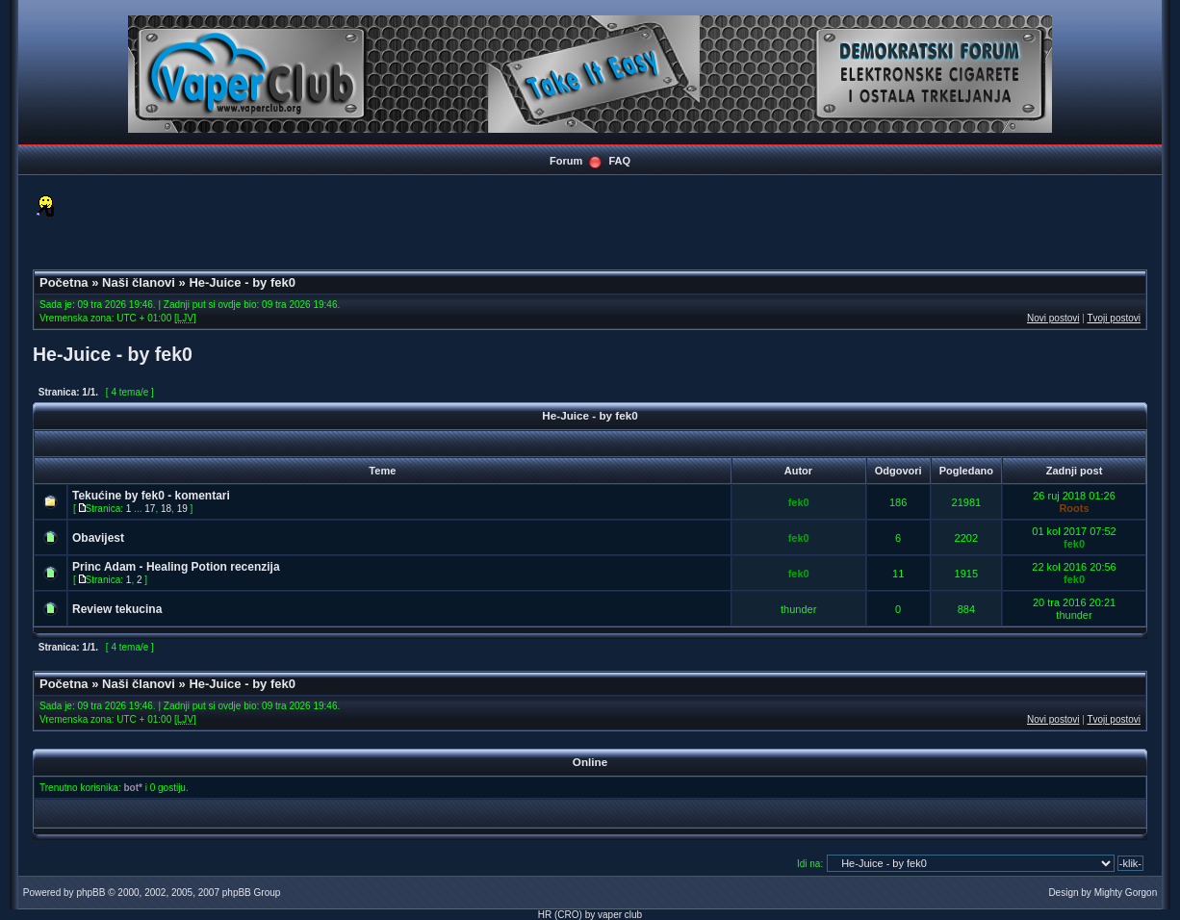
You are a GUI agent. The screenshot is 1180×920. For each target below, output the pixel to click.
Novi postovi (1053, 318)
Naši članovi (138, 282)
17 (149, 508)
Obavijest (98, 538)
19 (182, 508)
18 (166, 508)
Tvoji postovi (1114, 318)
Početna (64, 282)
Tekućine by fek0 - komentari (151, 495)
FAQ (619, 160)
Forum (566, 160)
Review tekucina (117, 609)
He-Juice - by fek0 (242, 282)
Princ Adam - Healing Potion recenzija (176, 567)
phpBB (90, 892)
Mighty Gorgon (1126, 892)
